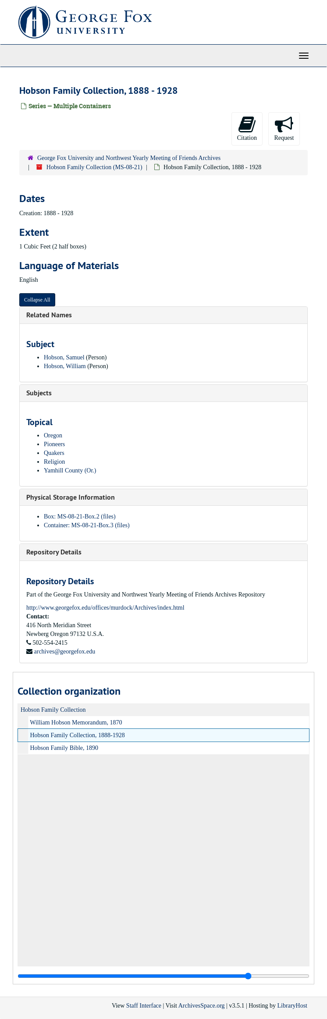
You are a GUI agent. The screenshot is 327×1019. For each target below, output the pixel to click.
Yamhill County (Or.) (70, 470)
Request (284, 128)
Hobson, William (65, 366)
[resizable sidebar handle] (163, 976)
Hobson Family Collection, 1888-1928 (77, 735)
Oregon (53, 435)
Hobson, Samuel (64, 357)
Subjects (39, 393)
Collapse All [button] (37, 300)
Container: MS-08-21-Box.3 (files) (87, 525)
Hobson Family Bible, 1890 (64, 748)
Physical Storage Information (70, 497)
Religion (54, 461)
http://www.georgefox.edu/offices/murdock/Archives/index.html (105, 607)
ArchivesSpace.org (201, 1005)
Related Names (49, 315)
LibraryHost (292, 1005)
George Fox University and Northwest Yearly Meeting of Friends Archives (128, 158)
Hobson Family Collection (53, 710)
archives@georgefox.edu (65, 651)
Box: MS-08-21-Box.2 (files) (80, 516)
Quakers (54, 453)
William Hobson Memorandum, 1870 (76, 722)
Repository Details (54, 552)
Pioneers (54, 444)
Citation (247, 128)
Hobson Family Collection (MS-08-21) (94, 167)
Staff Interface (143, 1005)
